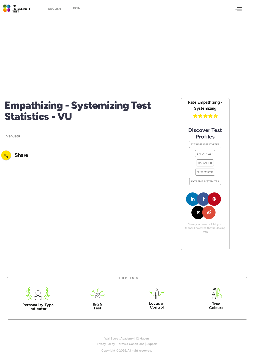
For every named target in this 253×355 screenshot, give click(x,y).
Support (152, 344)
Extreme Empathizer (205, 144)
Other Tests (127, 278)
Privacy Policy (105, 344)
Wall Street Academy (119, 338)
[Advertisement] (126, 53)
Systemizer (205, 172)
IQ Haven (142, 338)
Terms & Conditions (130, 344)
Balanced (205, 162)
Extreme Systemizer (205, 181)
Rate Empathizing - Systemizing (205, 105)
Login (75, 9)
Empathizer (205, 153)
